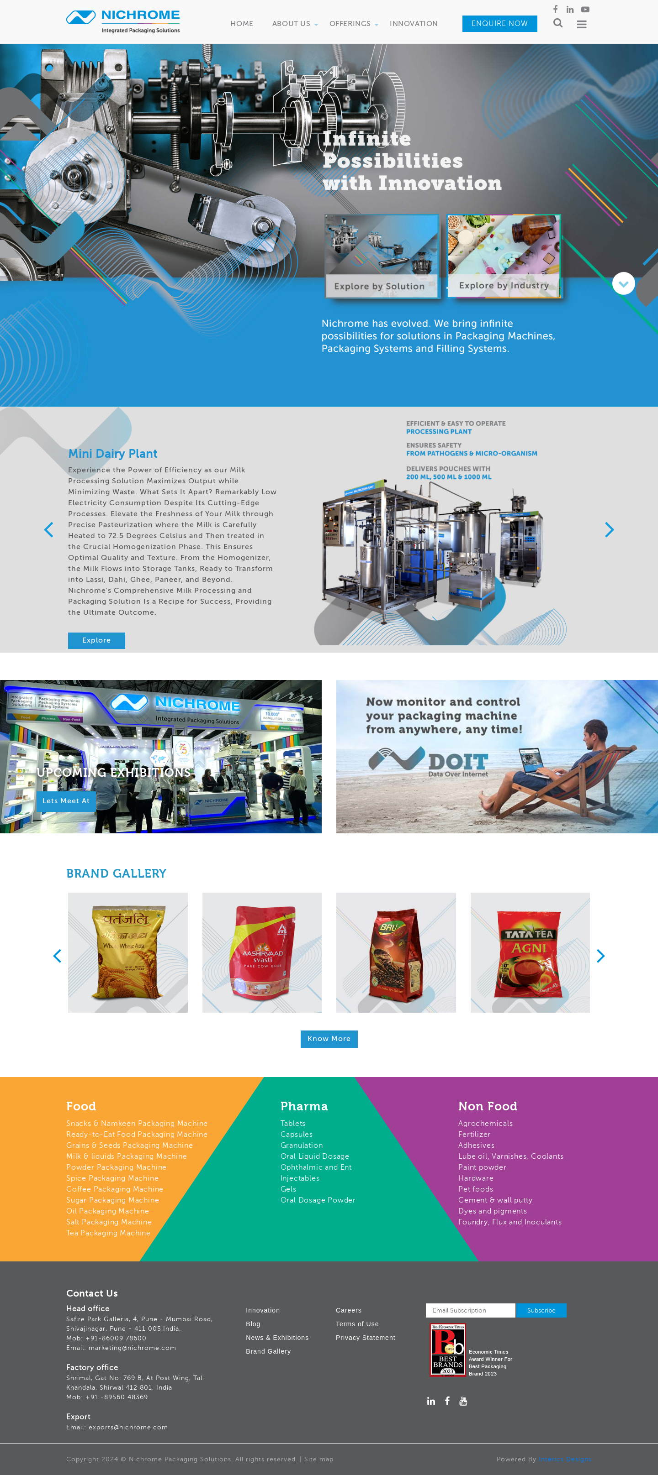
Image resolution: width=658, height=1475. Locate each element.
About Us (296, 27)
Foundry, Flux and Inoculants (510, 1222)
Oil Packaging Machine (107, 1211)
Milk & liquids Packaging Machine (126, 1156)
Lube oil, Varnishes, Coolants (510, 1156)
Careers (349, 1310)
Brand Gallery (268, 1351)
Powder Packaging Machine (116, 1167)
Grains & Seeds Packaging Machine (129, 1145)
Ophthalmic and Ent (316, 1167)
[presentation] (48, 530)
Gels (289, 1189)
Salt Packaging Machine (109, 1222)
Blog (253, 1324)
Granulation (302, 1145)
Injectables (300, 1178)
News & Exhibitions (277, 1337)
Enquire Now (500, 24)
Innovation (414, 24)
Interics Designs (565, 1459)
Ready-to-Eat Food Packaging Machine (137, 1134)
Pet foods (475, 1189)
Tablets (293, 1123)
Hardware (476, 1178)
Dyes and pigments (492, 1211)
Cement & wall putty (495, 1200)
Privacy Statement (366, 1337)
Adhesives (476, 1145)
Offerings (355, 27)
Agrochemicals (485, 1123)
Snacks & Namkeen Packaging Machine (137, 1123)
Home (241, 24)
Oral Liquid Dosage (315, 1156)
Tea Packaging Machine (108, 1233)
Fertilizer (474, 1134)
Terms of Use (357, 1324)
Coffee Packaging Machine (115, 1189)
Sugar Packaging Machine (112, 1200)
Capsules (297, 1134)
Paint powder (482, 1167)
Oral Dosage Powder (318, 1200)
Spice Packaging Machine (112, 1178)
